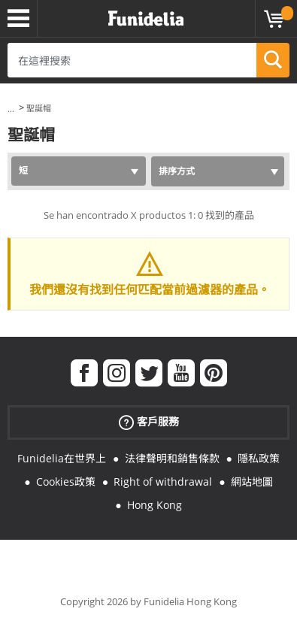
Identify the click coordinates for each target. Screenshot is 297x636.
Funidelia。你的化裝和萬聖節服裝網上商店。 (145, 19)
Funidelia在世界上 (61, 458)
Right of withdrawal (163, 481)
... (11, 108)
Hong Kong (154, 505)
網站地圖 (252, 481)
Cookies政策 (65, 481)
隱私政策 (259, 458)
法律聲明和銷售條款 (172, 458)
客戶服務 (149, 422)
